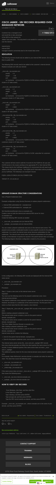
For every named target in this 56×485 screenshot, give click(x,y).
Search (3, 9)
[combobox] (41, 483)
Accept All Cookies (35, 481)
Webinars (28, 457)
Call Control (23, 433)
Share (51, 28)
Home (4, 14)
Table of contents (50, 33)
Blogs (28, 464)
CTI (28, 433)
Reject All (48, 481)
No (11, 424)
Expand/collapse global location (53, 14)
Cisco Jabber (24, 14)
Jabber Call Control (35, 433)
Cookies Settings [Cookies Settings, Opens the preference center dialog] (7, 481)
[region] (28, 479)
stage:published (46, 433)
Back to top (5, 415)
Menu (52, 3)
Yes (5, 424)
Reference (12, 433)
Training (28, 450)
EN (39, 483)
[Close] (53, 476)
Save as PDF (49, 29)
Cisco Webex (13, 14)
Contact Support (28, 444)
